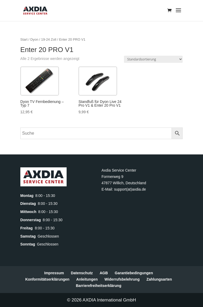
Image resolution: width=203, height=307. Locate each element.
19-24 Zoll (48, 39)
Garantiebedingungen (134, 273)
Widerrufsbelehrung (122, 279)
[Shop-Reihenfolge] (153, 59)
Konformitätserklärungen (47, 279)
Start (23, 39)
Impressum (54, 273)
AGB (104, 273)
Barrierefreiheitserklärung (98, 286)
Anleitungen (87, 279)
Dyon (34, 39)
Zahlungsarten (159, 279)
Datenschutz (82, 273)
